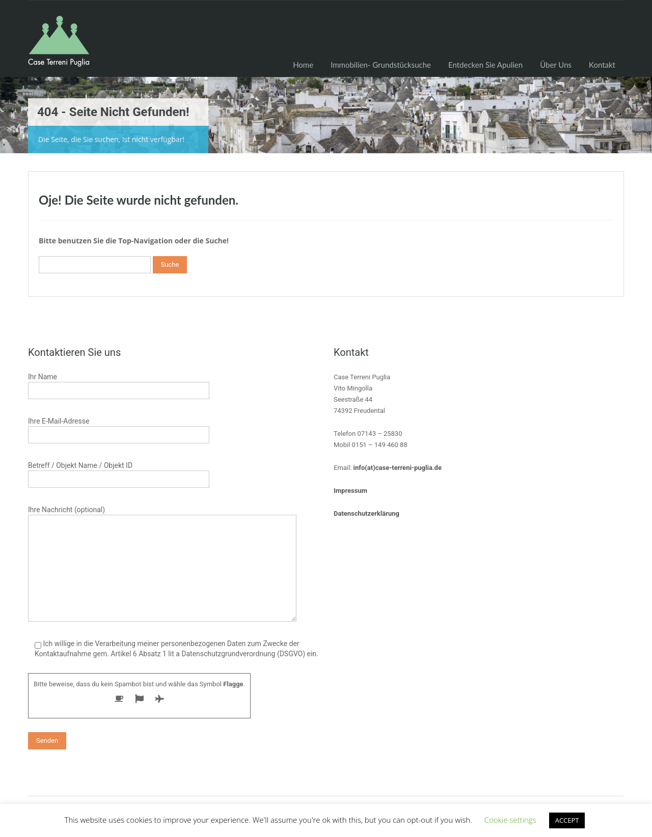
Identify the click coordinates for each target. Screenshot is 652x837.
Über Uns (556, 64)
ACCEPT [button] (567, 820)
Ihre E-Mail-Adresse (118, 429)
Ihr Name (118, 385)
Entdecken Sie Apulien (485, 64)
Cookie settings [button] (510, 820)
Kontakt (602, 64)
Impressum (350, 490)
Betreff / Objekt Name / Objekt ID (118, 473)
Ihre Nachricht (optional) (162, 540)
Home (303, 64)
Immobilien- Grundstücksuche (381, 64)
